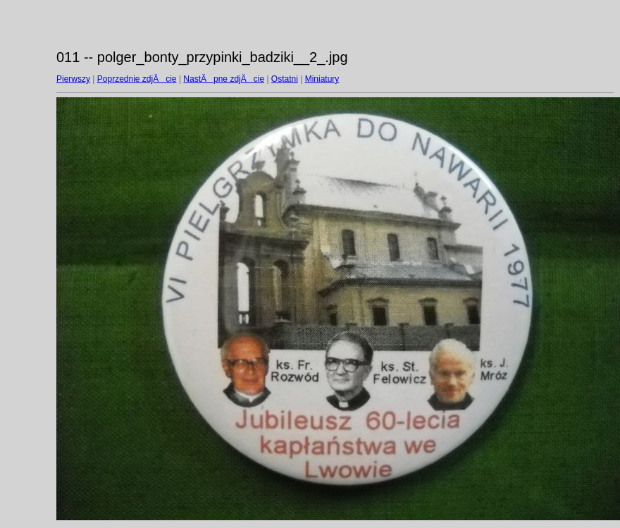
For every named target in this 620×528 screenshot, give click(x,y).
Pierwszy (73, 79)
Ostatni (284, 79)
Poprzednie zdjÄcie (137, 79)
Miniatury (322, 79)
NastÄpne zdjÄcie (223, 79)
